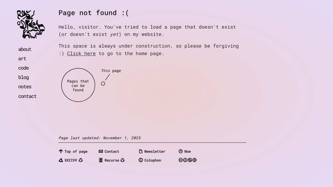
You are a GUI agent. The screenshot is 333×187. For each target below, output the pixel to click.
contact (27, 96)
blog (23, 77)
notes (24, 86)
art (22, 58)
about (24, 49)
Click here (81, 53)
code (23, 67)
